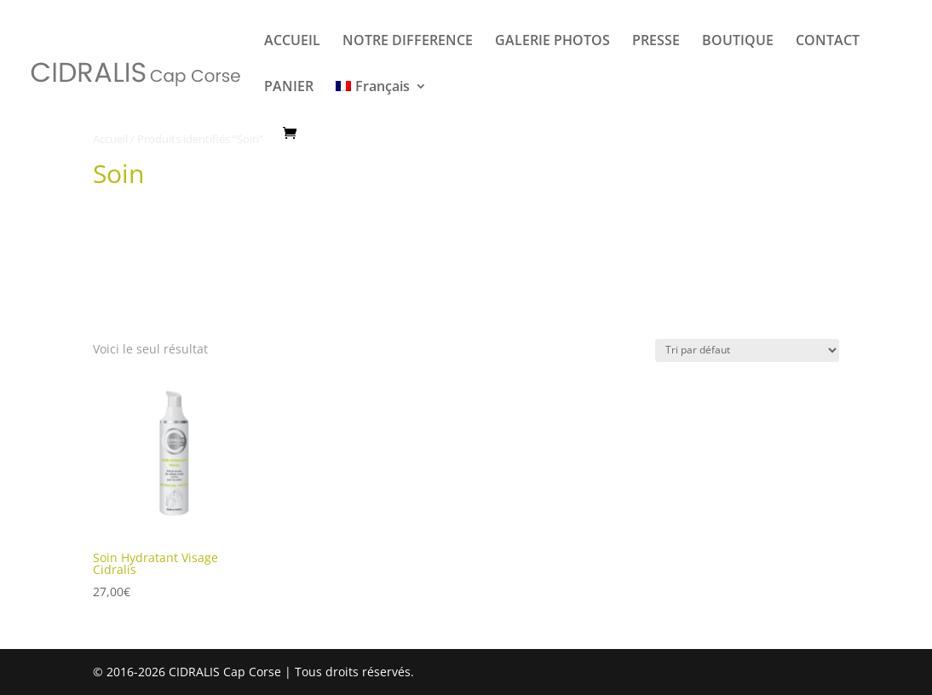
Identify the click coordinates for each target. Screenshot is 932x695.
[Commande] (747, 350)
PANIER (289, 87)
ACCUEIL (292, 41)
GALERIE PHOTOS (552, 41)
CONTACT (828, 41)
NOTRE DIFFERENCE (407, 41)
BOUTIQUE (738, 41)
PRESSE (656, 41)
